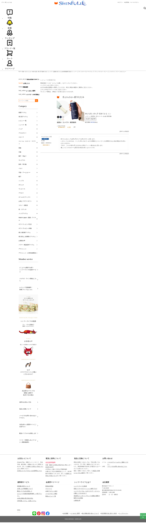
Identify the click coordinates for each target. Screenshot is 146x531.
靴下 (20, 185)
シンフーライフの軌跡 (80, 495)
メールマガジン (135, 2)
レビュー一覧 (22, 129)
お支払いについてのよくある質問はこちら (29, 479)
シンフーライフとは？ (82, 491)
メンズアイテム (23, 222)
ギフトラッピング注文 (25, 233)
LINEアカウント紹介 (51, 500)
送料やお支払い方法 (25, 411)
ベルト (21, 177)
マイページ (48, 497)
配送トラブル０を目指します (27, 442)
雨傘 (23, 80)
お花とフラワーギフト (25, 210)
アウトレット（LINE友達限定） (28, 261)
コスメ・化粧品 (23, 214)
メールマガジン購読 (51, 502)
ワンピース (22, 197)
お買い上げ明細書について (25, 497)
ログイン (120, 2)
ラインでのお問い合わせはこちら (117, 475)
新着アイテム (22, 121)
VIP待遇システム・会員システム (26, 509)
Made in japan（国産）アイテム (27, 227)
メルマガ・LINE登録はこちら (34, 103)
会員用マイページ (52, 491)
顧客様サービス (23, 491)
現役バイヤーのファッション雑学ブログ (85, 497)
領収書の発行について (23, 495)
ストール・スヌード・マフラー (27, 151)
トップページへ (123, 522)
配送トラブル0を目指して (24, 500)
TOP (19, 80)
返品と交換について (25, 417)
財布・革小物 (22, 173)
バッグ (21, 137)
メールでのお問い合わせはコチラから (27, 425)
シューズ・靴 (22, 133)
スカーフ (21, 145)
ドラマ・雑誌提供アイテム (26, 253)
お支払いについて (24, 467)
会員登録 (127, 2)
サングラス (22, 169)
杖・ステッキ (22, 218)
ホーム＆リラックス (24, 205)
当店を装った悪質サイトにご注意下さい (27, 434)
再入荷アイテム (23, 125)
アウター (21, 201)
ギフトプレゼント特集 (25, 237)
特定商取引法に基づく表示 (109, 522)
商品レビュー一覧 (50, 505)
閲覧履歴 (25, 95)
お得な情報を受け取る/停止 (25, 507)
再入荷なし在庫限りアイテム (27, 245)
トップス (21, 189)
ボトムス (21, 193)
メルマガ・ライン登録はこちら (27, 288)
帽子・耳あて (22, 164)
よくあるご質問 (30, 99)
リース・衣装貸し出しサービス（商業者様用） (27, 450)
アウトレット (22, 257)
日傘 (20, 160)
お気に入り (26, 92)
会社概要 (105, 491)
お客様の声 (22, 249)
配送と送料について (53, 467)
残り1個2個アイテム (25, 241)
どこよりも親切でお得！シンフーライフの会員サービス (27, 278)
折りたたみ (28, 80)
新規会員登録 (49, 495)
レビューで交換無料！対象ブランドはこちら (25, 297)
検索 (144, 16)
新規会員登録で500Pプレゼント (35, 88)
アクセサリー (22, 141)
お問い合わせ (107, 467)
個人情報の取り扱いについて (90, 522)
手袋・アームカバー (24, 181)
